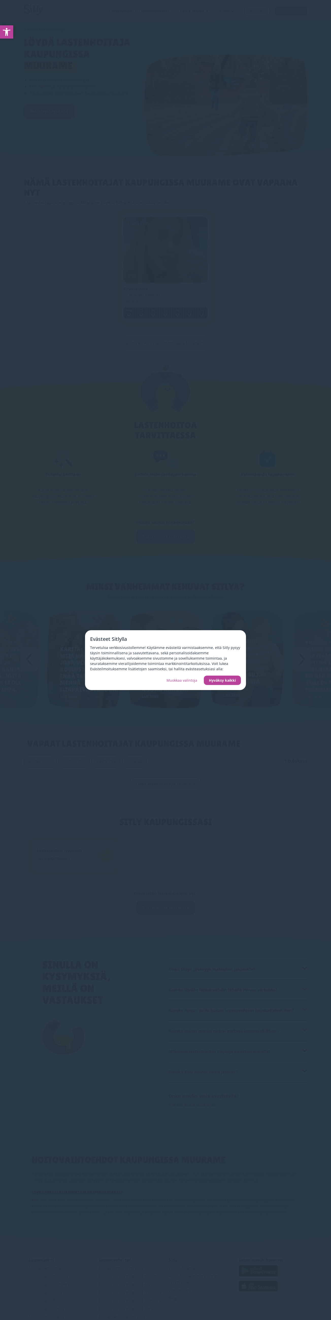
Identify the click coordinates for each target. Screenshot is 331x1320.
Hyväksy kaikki (222, 680)
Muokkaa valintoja (182, 680)
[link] (6, 32)
